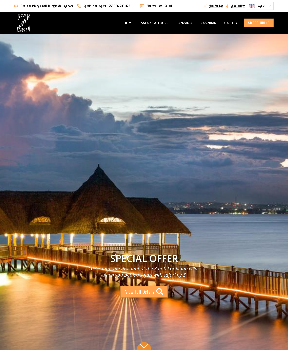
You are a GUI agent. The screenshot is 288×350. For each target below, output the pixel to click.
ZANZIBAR (208, 23)
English (257, 6)
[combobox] (260, 6)
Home (128, 23)
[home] (23, 23)
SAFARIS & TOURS (154, 23)
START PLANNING (258, 23)
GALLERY (231, 23)
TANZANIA (184, 23)
